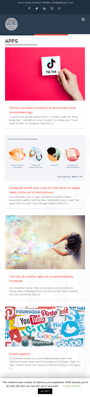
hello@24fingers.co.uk (62, 2)
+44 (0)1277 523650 (40, 2)
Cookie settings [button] (72, 386)
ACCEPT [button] (45, 391)
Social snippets (19, 354)
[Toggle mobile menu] (83, 19)
